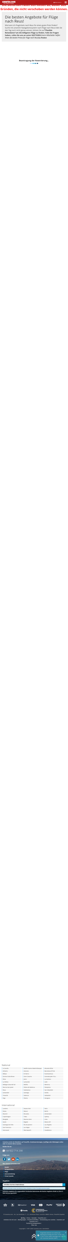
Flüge (6, 1171)
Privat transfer (9, 1176)
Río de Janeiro (28, 1125)
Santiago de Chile (8, 1125)
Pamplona (48, 1087)
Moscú (26, 1111)
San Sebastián (49, 1090)
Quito (4, 1122)
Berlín (46, 1111)
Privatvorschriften (32, 1220)
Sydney (47, 1116)
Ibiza (4, 1079)
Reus (4, 1090)
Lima (46, 1119)
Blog (23, 1218)
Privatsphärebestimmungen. (43, 1188)
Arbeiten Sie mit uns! (10, 1220)
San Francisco (7, 1127)
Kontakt (34, 1218)
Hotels (7, 1167)
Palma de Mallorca (29, 1087)
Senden (63, 1185)
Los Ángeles (48, 1125)
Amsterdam (48, 1114)
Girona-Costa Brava (8, 1076)
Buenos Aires (28, 1119)
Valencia (26, 1095)
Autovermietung (10, 1174)
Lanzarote (27, 1082)
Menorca (47, 1084)
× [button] (65, 1232)
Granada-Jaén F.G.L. (50, 1076)
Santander (6, 1092)
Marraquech (27, 1130)
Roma (4, 1111)
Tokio (25, 1116)
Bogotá (26, 1122)
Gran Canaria (28, 1076)
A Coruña (5, 1068)
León (46, 1082)
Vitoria (26, 1098)
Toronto (47, 1127)
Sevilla (46, 1092)
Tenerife (5, 1095)
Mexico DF (48, 1122)
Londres (5, 1108)
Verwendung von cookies (47, 1220)
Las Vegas (27, 1127)
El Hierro (26, 1074)
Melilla (26, 1084)
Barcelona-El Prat (50, 1071)
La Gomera (48, 1079)
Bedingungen (22, 1220)
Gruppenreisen (9, 1169)
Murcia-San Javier (8, 1087)
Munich (5, 1114)
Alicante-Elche (49, 1068)
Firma (28, 1218)
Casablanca (48, 1130)
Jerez (25, 1079)
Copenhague (6, 1116)
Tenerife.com (42, 1218)
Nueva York (27, 1108)
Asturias (26, 1071)
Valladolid (47, 1095)
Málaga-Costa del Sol (9, 1084)
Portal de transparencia (33, 1223)
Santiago (26, 1092)
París (46, 1108)
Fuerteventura (49, 1074)
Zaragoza (47, 1098)
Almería (5, 1071)
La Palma (5, 1082)
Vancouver (6, 1130)
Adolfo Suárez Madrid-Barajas (33, 1068)
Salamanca (27, 1090)
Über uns (34, 1225)
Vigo (4, 1098)
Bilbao (5, 1074)
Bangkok (5, 1119)
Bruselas (26, 1114)
